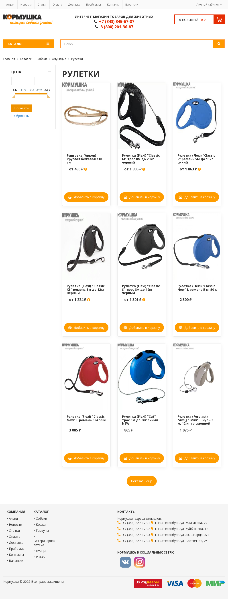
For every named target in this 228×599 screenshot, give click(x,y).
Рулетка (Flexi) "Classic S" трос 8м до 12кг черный (141, 289)
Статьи (42, 4)
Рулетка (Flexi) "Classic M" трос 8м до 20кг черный (141, 158)
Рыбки (40, 557)
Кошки (41, 524)
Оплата (57, 4)
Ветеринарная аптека (44, 543)
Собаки (41, 518)
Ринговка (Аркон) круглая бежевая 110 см (84, 158)
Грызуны (42, 530)
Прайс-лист (93, 4)
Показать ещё (142, 481)
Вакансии (131, 4)
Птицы (41, 551)
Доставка (74, 4)
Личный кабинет (208, 4)
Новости (26, 4)
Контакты (113, 4)
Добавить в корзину (86, 197)
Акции (10, 4)
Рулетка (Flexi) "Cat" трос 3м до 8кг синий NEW (140, 419)
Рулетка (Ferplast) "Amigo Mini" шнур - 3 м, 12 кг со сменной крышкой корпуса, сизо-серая (195, 423)
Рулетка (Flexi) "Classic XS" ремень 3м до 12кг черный (86, 289)
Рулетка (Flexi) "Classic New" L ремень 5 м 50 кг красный (94, 418)
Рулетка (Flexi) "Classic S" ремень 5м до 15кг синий (196, 158)
